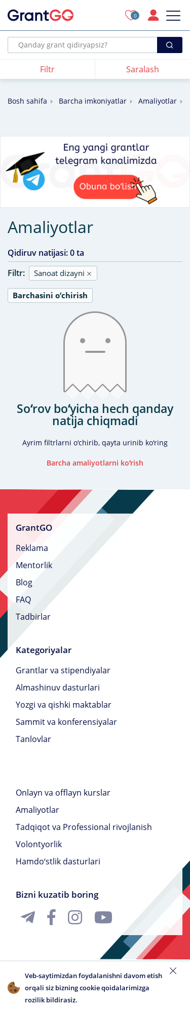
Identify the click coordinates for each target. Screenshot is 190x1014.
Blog (24, 582)
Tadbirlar (33, 616)
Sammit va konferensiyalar (66, 721)
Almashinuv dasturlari (58, 687)
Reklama (32, 548)
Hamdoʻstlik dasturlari (58, 861)
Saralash (142, 69)
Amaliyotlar (157, 101)
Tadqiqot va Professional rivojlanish (84, 827)
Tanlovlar (33, 739)
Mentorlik (34, 565)
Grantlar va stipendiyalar (63, 670)
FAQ (23, 599)
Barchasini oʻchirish (50, 295)
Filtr (47, 69)
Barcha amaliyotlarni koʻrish (95, 463)
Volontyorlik (39, 844)
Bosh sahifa (27, 101)
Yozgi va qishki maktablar (63, 704)
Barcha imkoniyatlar (93, 101)
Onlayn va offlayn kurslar (63, 792)
